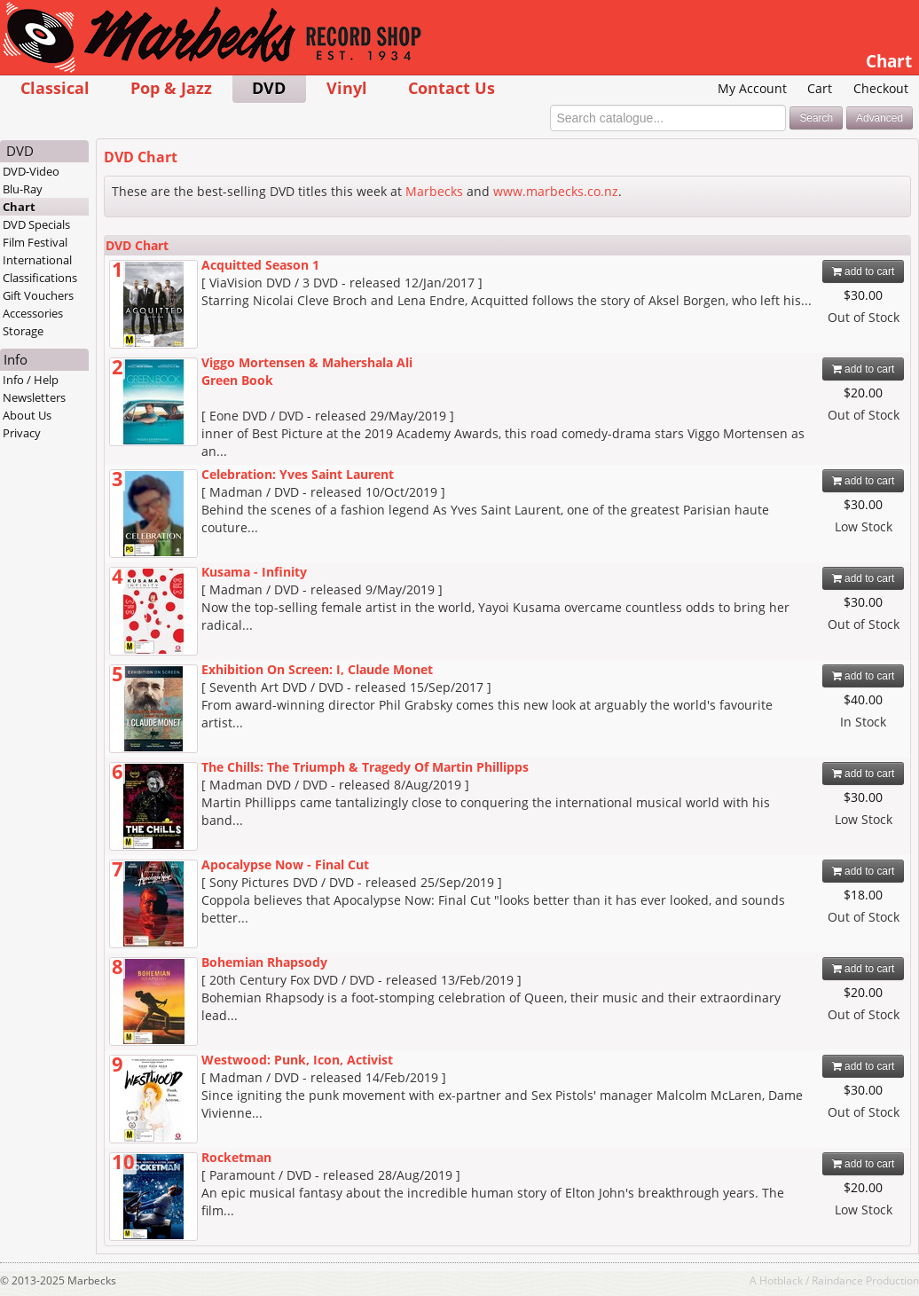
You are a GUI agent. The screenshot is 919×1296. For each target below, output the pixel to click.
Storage (23, 331)
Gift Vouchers (38, 295)
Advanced (879, 118)
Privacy (22, 433)
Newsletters (34, 397)
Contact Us (451, 87)
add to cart (863, 271)
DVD (269, 87)
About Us (27, 415)
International (37, 260)
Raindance (837, 1280)
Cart (819, 88)
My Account (752, 88)
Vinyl (346, 87)
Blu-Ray (23, 189)
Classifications (40, 278)
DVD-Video (31, 171)
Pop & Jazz (171, 87)
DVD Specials (36, 224)
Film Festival (35, 242)
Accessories (33, 313)
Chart (19, 207)
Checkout (880, 88)
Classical (55, 87)
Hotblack (781, 1280)
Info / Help (31, 380)
